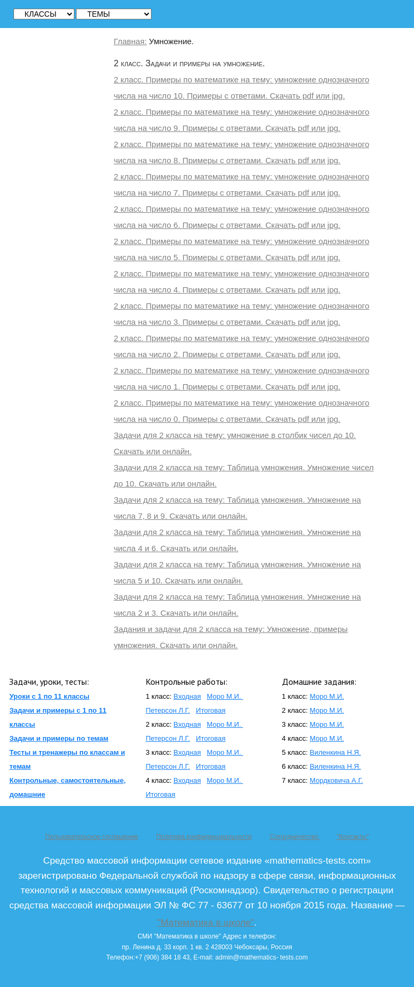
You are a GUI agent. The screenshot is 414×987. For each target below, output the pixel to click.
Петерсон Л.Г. (168, 710)
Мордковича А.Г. (336, 780)
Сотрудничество (295, 836)
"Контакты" (352, 836)
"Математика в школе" (205, 922)
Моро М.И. (225, 696)
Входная (187, 696)
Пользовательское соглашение (92, 836)
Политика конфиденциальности (204, 836)
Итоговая (210, 710)
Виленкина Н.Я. (335, 752)
